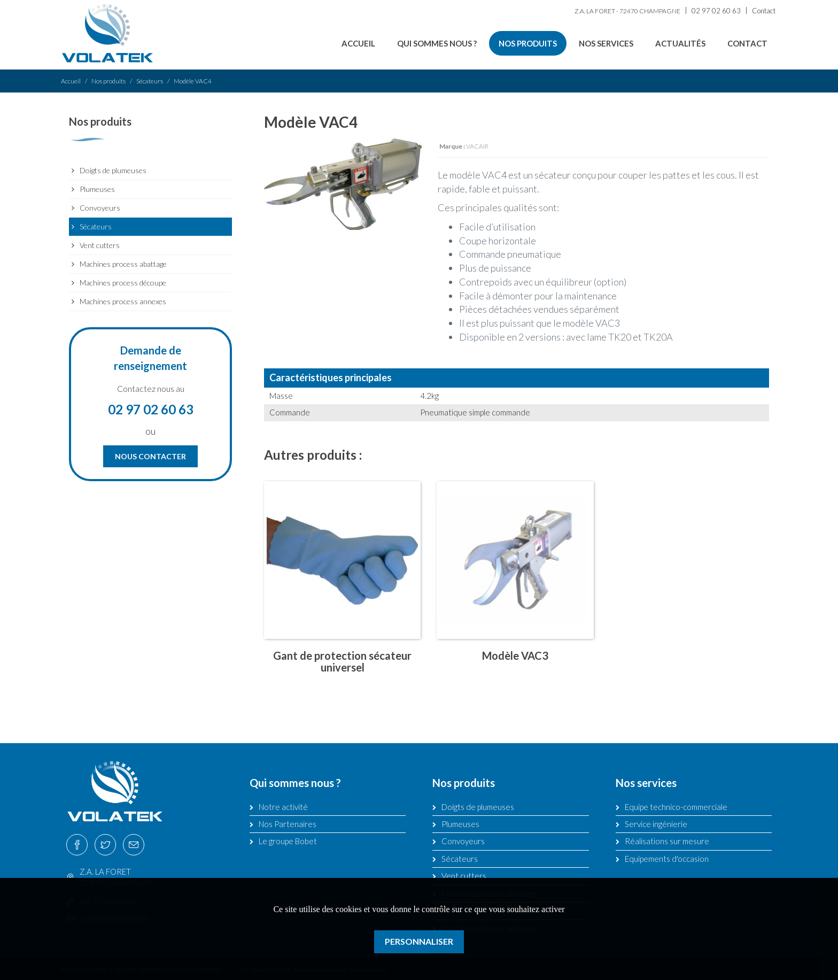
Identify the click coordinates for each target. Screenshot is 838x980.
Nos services (606, 43)
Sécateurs (149, 81)
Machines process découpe (123, 282)
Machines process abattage (123, 263)
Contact (763, 10)
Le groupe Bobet (288, 841)
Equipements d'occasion (667, 858)
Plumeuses (97, 189)
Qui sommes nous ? (437, 43)
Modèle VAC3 (515, 655)
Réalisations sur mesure (667, 841)
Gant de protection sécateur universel (342, 661)
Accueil (358, 43)
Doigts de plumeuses (113, 170)
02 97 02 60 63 (716, 10)
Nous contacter (150, 456)
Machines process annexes (123, 301)
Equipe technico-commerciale (676, 807)
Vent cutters (100, 245)
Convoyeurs (100, 207)
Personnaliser (419, 941)
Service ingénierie (656, 824)
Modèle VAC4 (193, 81)
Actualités (680, 43)
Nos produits (528, 43)
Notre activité (283, 807)
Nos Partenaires (287, 824)
